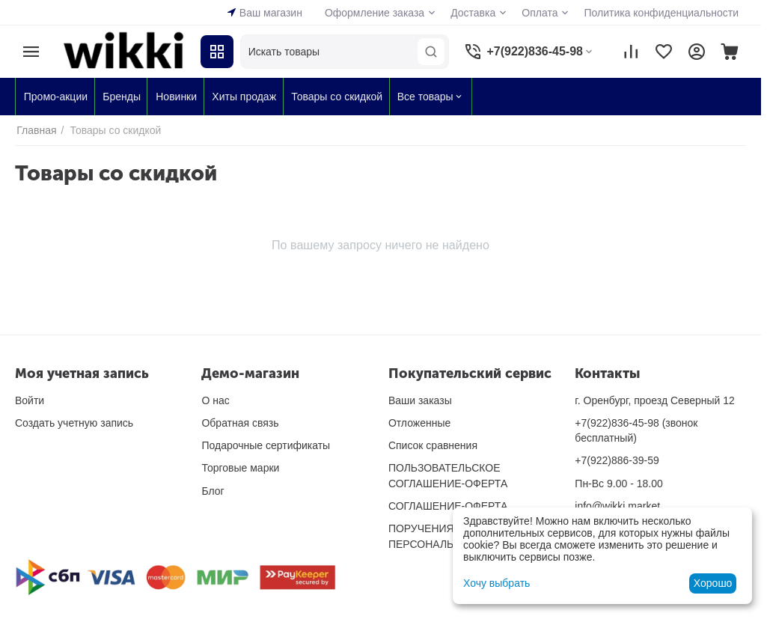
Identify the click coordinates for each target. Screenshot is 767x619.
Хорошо (713, 583)
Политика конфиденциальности (661, 13)
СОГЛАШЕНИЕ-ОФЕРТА (447, 506)
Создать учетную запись (74, 423)
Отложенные (419, 423)
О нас (215, 400)
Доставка (472, 13)
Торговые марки (240, 468)
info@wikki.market (617, 506)
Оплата (539, 13)
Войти (29, 400)
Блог (212, 491)
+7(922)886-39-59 (616, 460)
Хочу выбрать (496, 583)
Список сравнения (432, 445)
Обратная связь (239, 423)
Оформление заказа (374, 13)
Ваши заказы (420, 400)
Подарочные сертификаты (265, 445)
